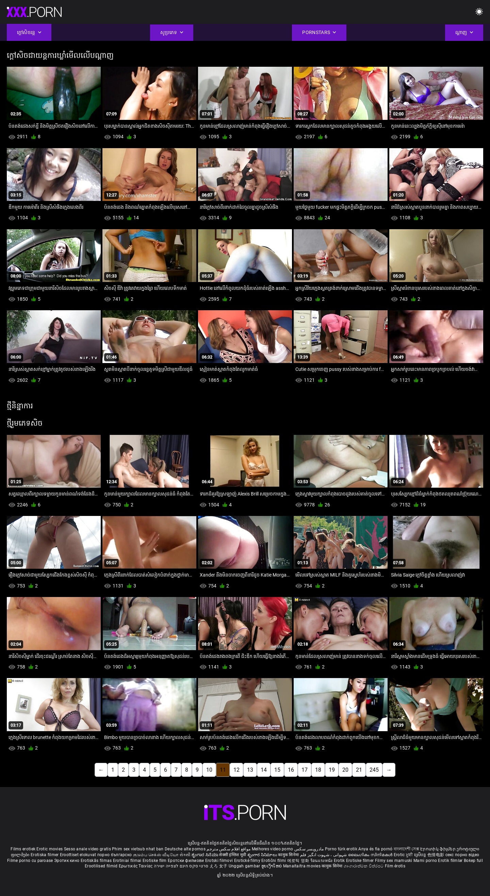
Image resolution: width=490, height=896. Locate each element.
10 (209, 770)
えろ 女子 (219, 866)
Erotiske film (155, 860)
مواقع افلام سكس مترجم (228, 849)
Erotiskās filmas (97, 860)
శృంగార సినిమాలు (262, 854)
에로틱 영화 (298, 860)
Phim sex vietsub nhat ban (138, 849)
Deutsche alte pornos (185, 849)
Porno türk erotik (341, 849)
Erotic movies (50, 849)
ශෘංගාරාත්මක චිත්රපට (364, 866)
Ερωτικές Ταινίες (136, 866)
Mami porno (425, 860)
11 (223, 770)
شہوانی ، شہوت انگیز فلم (324, 854)
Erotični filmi (274, 860)
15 (277, 770)
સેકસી (185, 854)
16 (291, 770)
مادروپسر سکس (309, 849)
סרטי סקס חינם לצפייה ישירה (181, 866)
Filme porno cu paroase (30, 860)
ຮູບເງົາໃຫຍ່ (272, 866)
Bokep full (473, 860)
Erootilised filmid (102, 866)
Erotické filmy (248, 860)
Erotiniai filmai (128, 860)
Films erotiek (23, 849)
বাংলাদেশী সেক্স (406, 849)
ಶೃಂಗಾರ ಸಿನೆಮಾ (205, 854)
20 (345, 770)
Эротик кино (67, 860)
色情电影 (436, 854)
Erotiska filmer (45, 854)
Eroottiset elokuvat (78, 854)
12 (236, 770)
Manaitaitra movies (302, 866)
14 (264, 770)
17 (304, 770)
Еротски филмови (186, 860)
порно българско (114, 854)
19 (332, 770)
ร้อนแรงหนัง (322, 860)
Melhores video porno (272, 849)
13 (250, 770)
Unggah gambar (245, 866)
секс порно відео (462, 854)
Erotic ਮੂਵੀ (404, 854)
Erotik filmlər (451, 860)
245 (374, 770)
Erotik (340, 860)
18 (318, 770)
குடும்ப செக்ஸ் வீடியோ (156, 854)
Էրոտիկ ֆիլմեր (438, 849)
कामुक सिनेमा (289, 854)
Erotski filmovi (219, 860)
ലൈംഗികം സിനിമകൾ (371, 854)
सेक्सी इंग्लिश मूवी (232, 854)
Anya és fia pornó (375, 849)
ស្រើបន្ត (420, 854)
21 (359, 770)
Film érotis (395, 866)
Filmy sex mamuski (393, 860)
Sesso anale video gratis (87, 849)
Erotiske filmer (360, 860)
